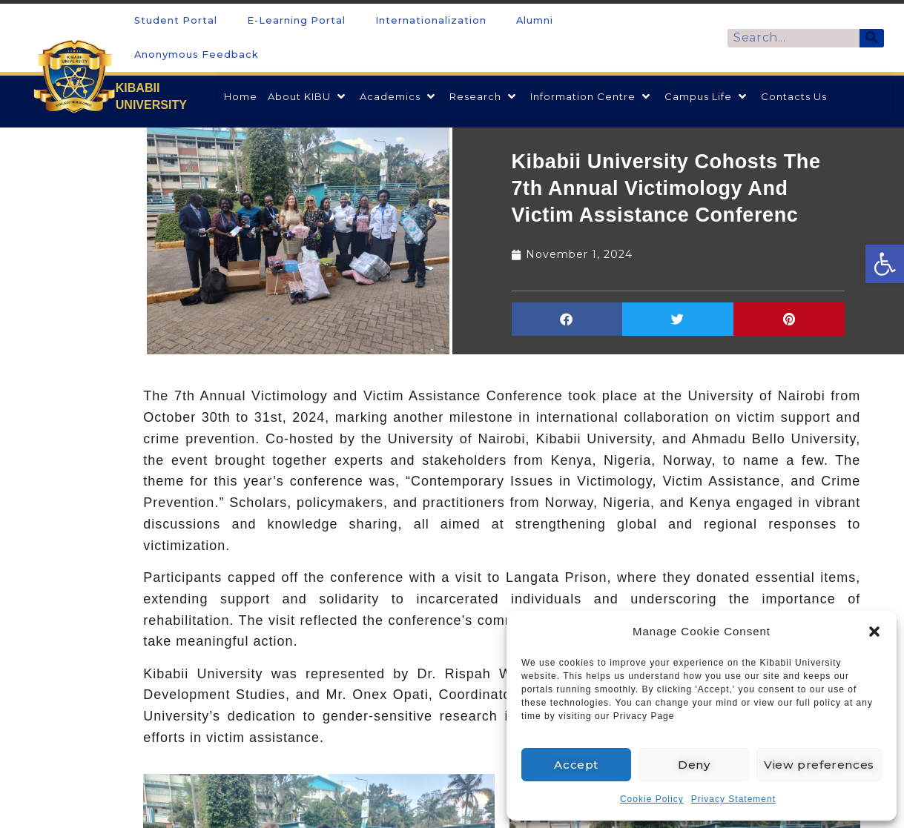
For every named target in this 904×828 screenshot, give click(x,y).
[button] (874, 631)
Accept (576, 765)
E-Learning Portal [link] (296, 20)
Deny (694, 765)
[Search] (872, 38)
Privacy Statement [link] (733, 799)
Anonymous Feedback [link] (196, 54)
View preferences (819, 765)
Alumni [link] (534, 20)
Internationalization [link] (430, 20)
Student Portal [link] (175, 20)
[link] (884, 264)
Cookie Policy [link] (652, 799)
